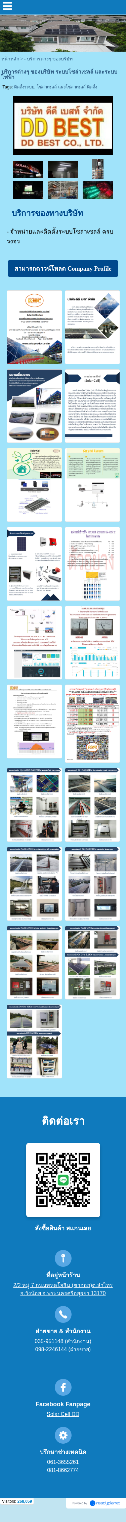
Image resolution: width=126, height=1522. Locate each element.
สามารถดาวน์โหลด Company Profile (63, 268)
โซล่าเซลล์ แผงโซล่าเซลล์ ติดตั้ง (67, 86)
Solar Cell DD (63, 1414)
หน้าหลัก (10, 58)
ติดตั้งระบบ (24, 86)
